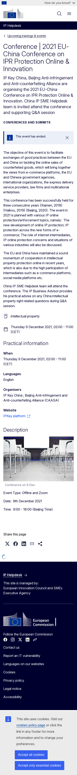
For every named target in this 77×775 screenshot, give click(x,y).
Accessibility (12, 697)
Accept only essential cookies (39, 765)
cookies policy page (30, 725)
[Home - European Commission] (13, 13)
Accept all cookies (31, 754)
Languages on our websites (23, 664)
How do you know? (60, 3)
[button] (7, 543)
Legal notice (12, 689)
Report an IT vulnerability (21, 656)
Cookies (9, 672)
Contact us (11, 647)
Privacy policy (13, 680)
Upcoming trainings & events (26, 36)
